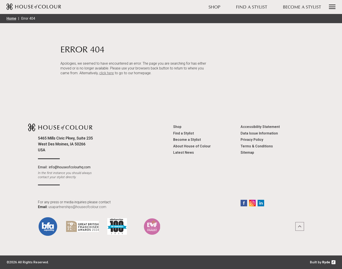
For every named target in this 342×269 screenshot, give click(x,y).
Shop (214, 7)
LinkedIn (261, 203)
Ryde (326, 262)
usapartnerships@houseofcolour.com (77, 207)
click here (106, 73)
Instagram (252, 203)
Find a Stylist (251, 7)
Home (11, 18)
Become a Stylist (302, 7)
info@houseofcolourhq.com (70, 167)
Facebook (244, 203)
